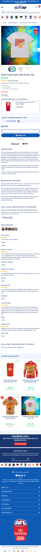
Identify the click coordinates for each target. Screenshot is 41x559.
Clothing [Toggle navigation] (5, 519)
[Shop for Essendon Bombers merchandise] (21, 17)
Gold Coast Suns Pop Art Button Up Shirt (10, 417)
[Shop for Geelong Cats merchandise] (30, 17)
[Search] (3, 11)
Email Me (20, 135)
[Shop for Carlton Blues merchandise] (11, 17)
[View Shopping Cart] (39, 7)
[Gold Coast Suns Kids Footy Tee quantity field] (20, 131)
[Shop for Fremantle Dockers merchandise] (26, 17)
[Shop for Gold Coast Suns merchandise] (35, 17)
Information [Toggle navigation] (6, 506)
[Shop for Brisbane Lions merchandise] (7, 17)
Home (4, 22)
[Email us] (17, 490)
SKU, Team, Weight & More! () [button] (12, 347)
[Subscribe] (28, 458)
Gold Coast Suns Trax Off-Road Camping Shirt (30, 381)
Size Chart (4, 95)
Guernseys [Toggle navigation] (5, 514)
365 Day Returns (12, 22)
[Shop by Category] (2, 7)
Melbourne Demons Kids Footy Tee (30, 417)
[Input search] (22, 11)
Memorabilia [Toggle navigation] (6, 527)
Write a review (7, 217)
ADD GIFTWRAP (12, 121)
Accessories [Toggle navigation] (6, 523)
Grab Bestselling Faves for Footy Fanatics (14, 99)
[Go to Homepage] (20, 7)
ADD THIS (20, 107)
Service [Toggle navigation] (4, 510)
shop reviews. (14, 80)
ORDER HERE (22, 1)
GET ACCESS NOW (20, 444)
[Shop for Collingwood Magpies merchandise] (16, 17)
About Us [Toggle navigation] (5, 502)
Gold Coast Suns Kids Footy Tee (28, 22)
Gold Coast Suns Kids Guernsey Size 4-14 (10, 381)
